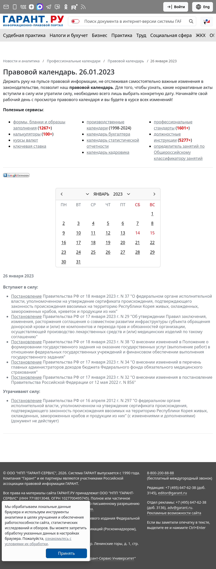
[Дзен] (31, 6)
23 (63, 252)
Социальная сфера (171, 35)
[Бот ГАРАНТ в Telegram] (57, 7)
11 (93, 233)
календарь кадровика (108, 152)
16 (63, 242)
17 (78, 242)
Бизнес (99, 35)
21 (137, 242)
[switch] (75, 21)
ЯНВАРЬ (101, 194)
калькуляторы (27, 134)
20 (122, 242)
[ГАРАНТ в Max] (40, 7)
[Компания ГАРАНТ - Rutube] (74, 7)
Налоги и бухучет (69, 35)
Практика (121, 35)
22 (152, 242)
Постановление (26, 296)
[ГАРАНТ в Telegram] (49, 7)
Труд (141, 35)
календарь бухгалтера (108, 134)
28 (137, 252)
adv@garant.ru (179, 507)
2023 (118, 194)
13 (122, 233)
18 (93, 242)
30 (63, 261)
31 (78, 261)
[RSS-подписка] (83, 7)
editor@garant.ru (172, 492)
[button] (206, 21)
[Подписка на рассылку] (6, 7)
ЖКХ (201, 35)
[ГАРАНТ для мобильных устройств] (15, 7)
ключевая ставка (29, 146)
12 (108, 233)
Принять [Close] (66, 553)
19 (108, 242)
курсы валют (25, 140)
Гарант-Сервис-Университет (110, 558)
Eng (202, 7)
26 (108, 252)
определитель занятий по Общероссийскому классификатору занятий (179, 152)
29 (152, 252)
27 (122, 252)
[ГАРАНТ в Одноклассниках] (66, 7)
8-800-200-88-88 (160, 472)
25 (93, 252)
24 (78, 252)
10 (78, 233)
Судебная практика (24, 35)
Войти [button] (176, 7)
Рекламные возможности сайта (174, 512)
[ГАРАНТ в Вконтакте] (23, 7)
